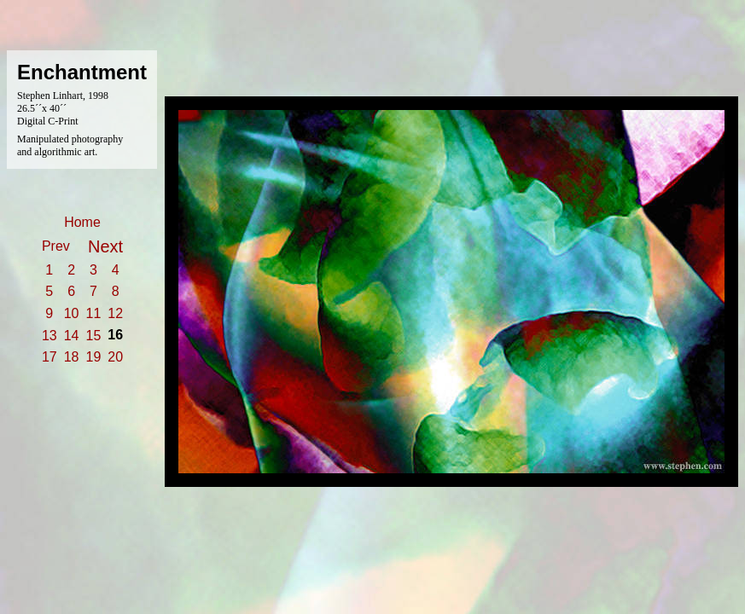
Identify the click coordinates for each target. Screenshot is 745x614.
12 (115, 313)
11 (94, 313)
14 (71, 335)
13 (49, 335)
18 (71, 357)
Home (82, 222)
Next (105, 246)
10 (71, 313)
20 (115, 357)
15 (94, 335)
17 (49, 357)
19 (94, 357)
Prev (56, 246)
